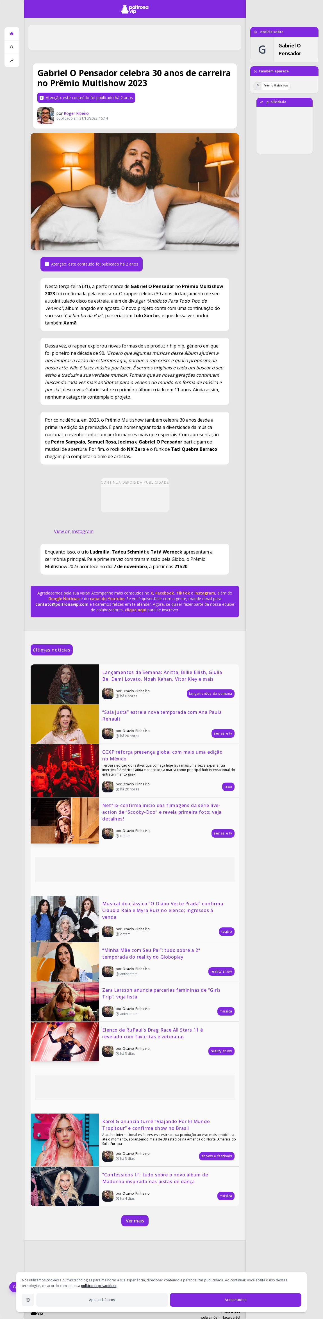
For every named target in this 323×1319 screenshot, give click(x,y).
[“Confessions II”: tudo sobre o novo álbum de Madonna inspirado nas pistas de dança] (135, 1186)
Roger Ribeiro (76, 113)
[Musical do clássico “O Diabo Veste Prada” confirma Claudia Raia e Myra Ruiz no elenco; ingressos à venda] (135, 919)
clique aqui (135, 609)
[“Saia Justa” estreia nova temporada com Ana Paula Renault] (135, 724)
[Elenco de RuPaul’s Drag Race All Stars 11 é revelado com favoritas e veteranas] (135, 1041)
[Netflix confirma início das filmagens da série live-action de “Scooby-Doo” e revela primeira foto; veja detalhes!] (135, 820)
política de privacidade (99, 1285)
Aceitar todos (236, 1299)
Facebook (164, 593)
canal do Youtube (106, 598)
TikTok (182, 593)
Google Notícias (63, 598)
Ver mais (135, 1221)
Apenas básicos (102, 1299)
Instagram (204, 593)
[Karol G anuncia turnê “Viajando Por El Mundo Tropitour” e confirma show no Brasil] (135, 1140)
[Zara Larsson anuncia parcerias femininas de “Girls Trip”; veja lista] (135, 1001)
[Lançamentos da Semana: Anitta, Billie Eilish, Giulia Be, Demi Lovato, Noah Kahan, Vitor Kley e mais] (135, 684)
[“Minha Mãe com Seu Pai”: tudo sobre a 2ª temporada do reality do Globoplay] (135, 962)
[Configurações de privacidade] (28, 1300)
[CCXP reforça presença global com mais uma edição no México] (135, 770)
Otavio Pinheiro (136, 691)
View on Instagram (74, 531)
